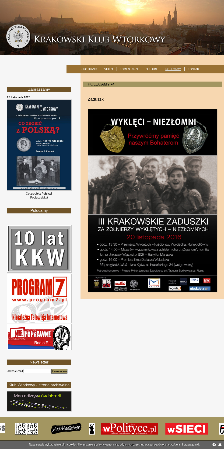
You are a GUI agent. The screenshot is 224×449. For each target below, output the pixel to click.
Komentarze (129, 69)
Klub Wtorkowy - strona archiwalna (39, 385)
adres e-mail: (15, 371)
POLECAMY (173, 69)
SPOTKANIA (89, 69)
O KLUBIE (152, 69)
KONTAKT (194, 69)
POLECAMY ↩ (101, 84)
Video (108, 69)
